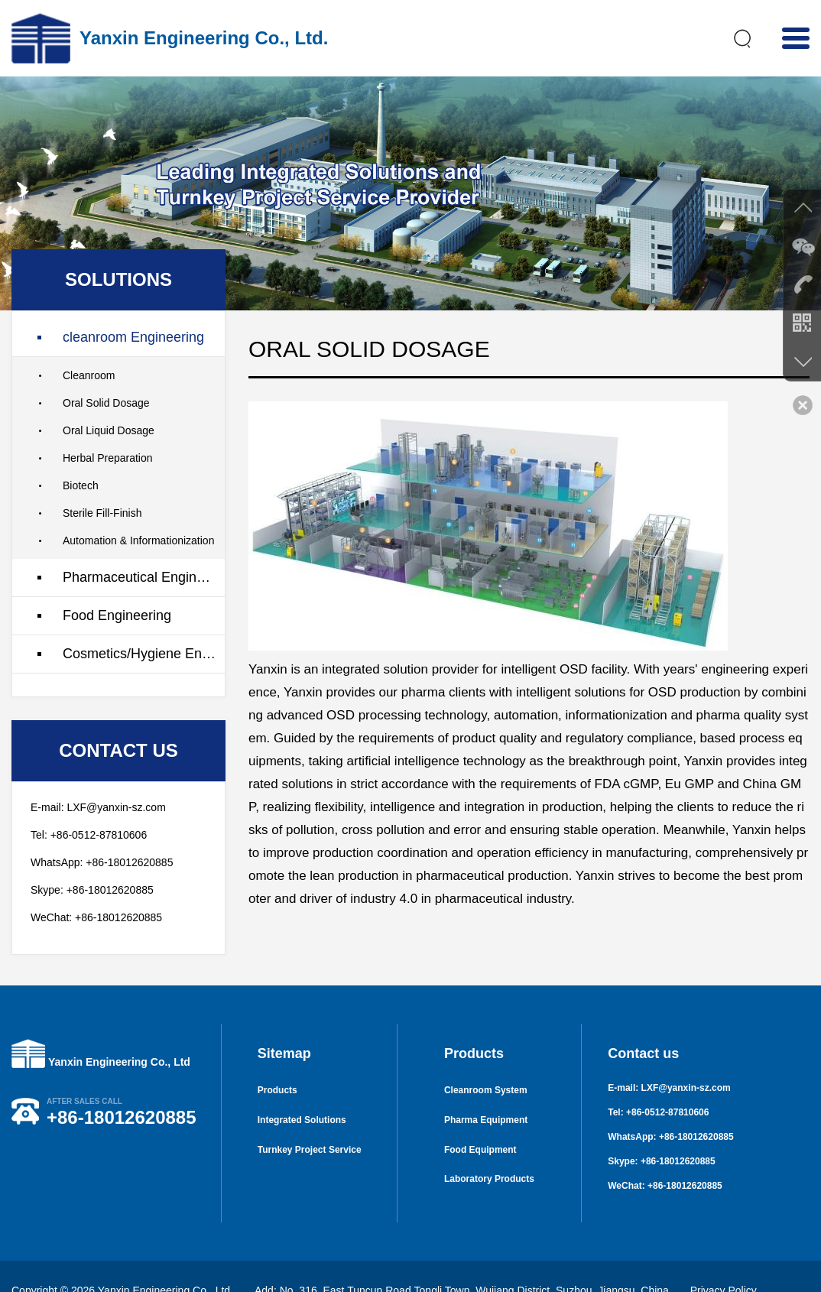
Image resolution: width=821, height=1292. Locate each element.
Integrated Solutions (302, 1094)
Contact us (643, 1026)
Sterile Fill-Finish (102, 485)
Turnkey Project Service (310, 1125)
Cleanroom (89, 347)
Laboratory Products (489, 1156)
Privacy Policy (723, 1262)
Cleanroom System (485, 1064)
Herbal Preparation (108, 430)
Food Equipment (480, 1125)
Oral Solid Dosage (106, 374)
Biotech (81, 457)
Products (277, 1064)
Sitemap (284, 1026)
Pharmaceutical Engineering (144, 549)
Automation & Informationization (138, 512)
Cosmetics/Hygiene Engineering (144, 625)
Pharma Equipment (485, 1094)
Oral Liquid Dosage (108, 402)
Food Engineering (117, 587)
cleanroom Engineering (133, 309)
